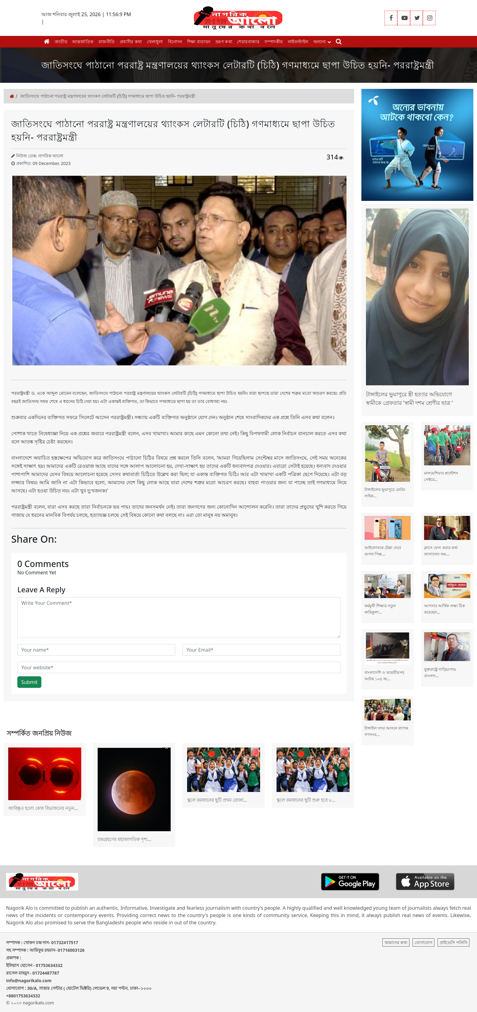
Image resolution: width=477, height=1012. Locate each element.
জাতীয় (61, 41)
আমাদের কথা (396, 942)
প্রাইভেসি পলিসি (453, 942)
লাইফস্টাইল (298, 41)
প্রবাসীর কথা (131, 41)
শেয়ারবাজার (248, 41)
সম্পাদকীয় (273, 41)
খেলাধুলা (155, 41)
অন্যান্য (322, 41)
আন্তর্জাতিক (83, 41)
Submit (29, 682)
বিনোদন (175, 41)
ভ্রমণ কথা (223, 41)
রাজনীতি (107, 41)
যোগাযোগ (423, 942)
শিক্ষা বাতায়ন (199, 41)
